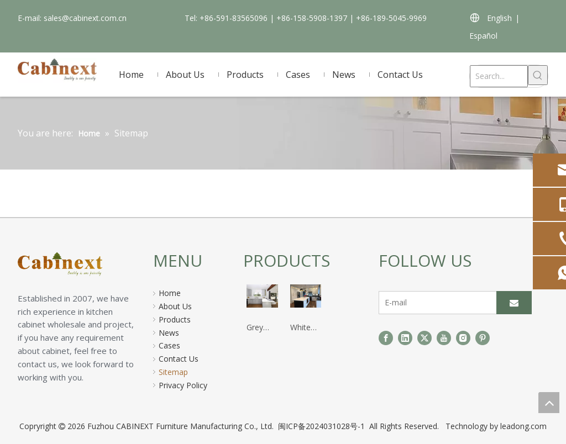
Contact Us (178, 358)
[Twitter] (424, 338)
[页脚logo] (80, 266)
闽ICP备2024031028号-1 (322, 426)
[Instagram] (463, 338)
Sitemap (173, 372)
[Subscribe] (514, 302)
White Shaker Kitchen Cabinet (303, 328)
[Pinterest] (482, 338)
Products (175, 319)
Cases (169, 345)
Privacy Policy (183, 385)
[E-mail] (435, 303)
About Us (175, 306)
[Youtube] (444, 338)
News (169, 332)
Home (170, 293)
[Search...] (499, 76)
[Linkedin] (405, 338)
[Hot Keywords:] (538, 75)
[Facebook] (386, 338)
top (548, 402)
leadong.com (523, 426)
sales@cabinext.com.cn (85, 18)
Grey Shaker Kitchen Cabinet (260, 328)
